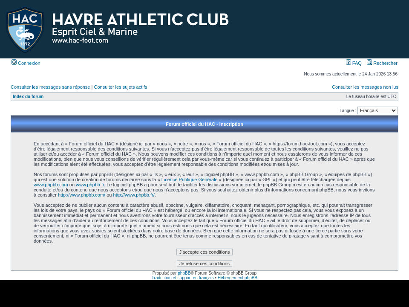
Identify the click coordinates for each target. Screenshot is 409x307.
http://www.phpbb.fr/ (134, 194)
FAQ (354, 63)
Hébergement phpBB (237, 277)
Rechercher (382, 63)
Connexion (26, 63)
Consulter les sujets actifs (120, 87)
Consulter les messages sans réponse (50, 87)
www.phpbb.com (51, 184)
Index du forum (28, 96)
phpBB (184, 273)
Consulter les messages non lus (365, 87)
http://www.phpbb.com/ (81, 194)
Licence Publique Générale (189, 179)
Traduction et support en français (183, 277)
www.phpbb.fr (90, 184)
